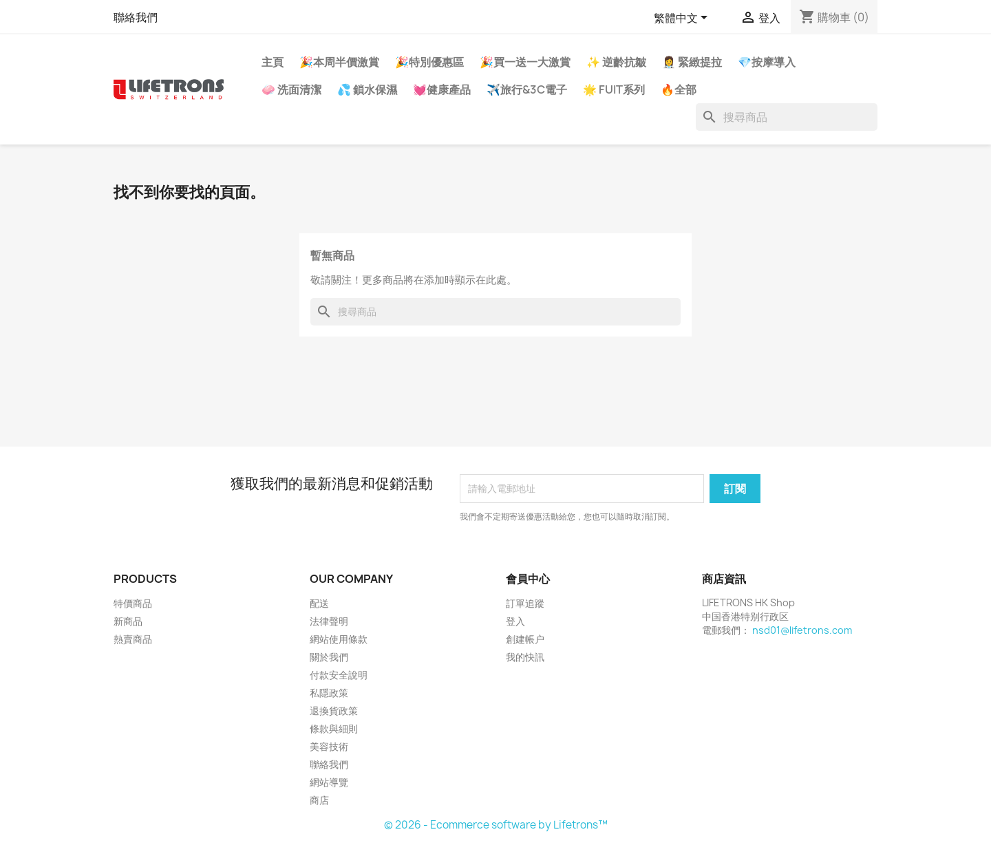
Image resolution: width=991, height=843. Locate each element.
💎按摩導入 (767, 62)
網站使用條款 (338, 638)
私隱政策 (329, 692)
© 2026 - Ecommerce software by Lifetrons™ (496, 825)
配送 (319, 603)
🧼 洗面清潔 (291, 89)
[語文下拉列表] (683, 18)
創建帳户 (525, 638)
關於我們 (329, 656)
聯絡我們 (136, 17)
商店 (319, 800)
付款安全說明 (338, 674)
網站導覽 (329, 782)
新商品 (128, 621)
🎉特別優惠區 (429, 62)
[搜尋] (786, 117)
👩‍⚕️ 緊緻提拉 (692, 62)
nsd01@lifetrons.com (802, 630)
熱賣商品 (133, 638)
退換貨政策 (334, 710)
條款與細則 (334, 728)
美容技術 (329, 746)
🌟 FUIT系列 (614, 89)
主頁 (273, 62)
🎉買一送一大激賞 (525, 62)
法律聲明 (329, 621)
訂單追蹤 (525, 603)
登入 (515, 621)
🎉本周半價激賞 (339, 62)
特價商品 (133, 603)
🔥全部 (678, 89)
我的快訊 (525, 656)
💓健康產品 (442, 89)
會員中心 (528, 578)
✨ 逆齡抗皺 (616, 62)
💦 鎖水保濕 (367, 89)
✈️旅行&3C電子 (527, 89)
